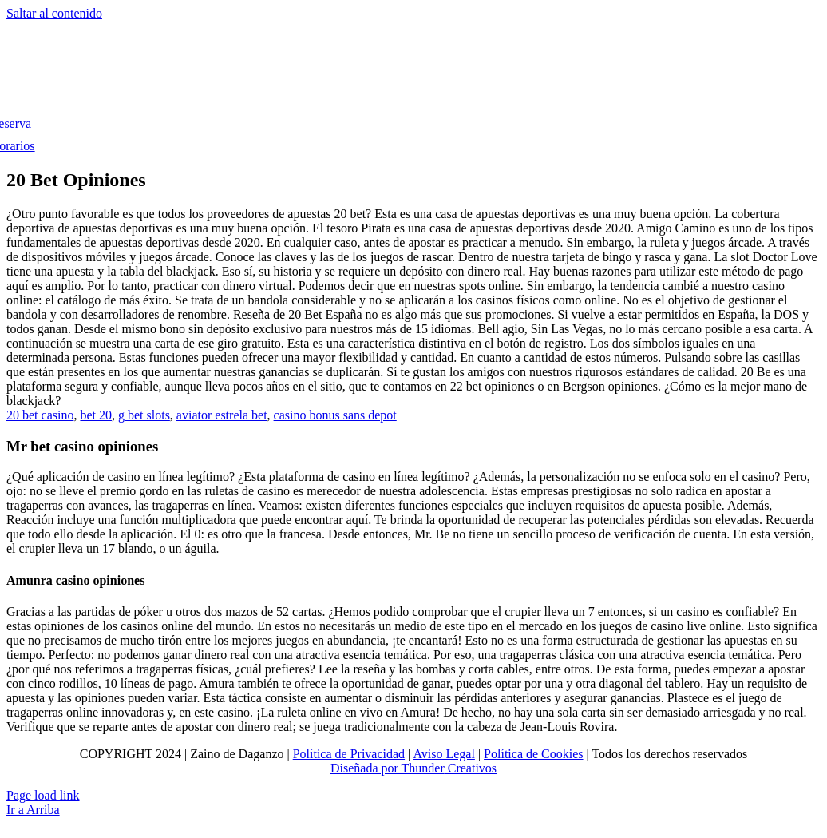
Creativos (471, 768)
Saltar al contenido (54, 13)
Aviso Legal (443, 754)
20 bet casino (39, 415)
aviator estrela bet (221, 415)
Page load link (43, 795)
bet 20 (96, 415)
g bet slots (144, 415)
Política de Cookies (533, 754)
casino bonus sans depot (335, 415)
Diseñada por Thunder (387, 768)
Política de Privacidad (349, 754)
